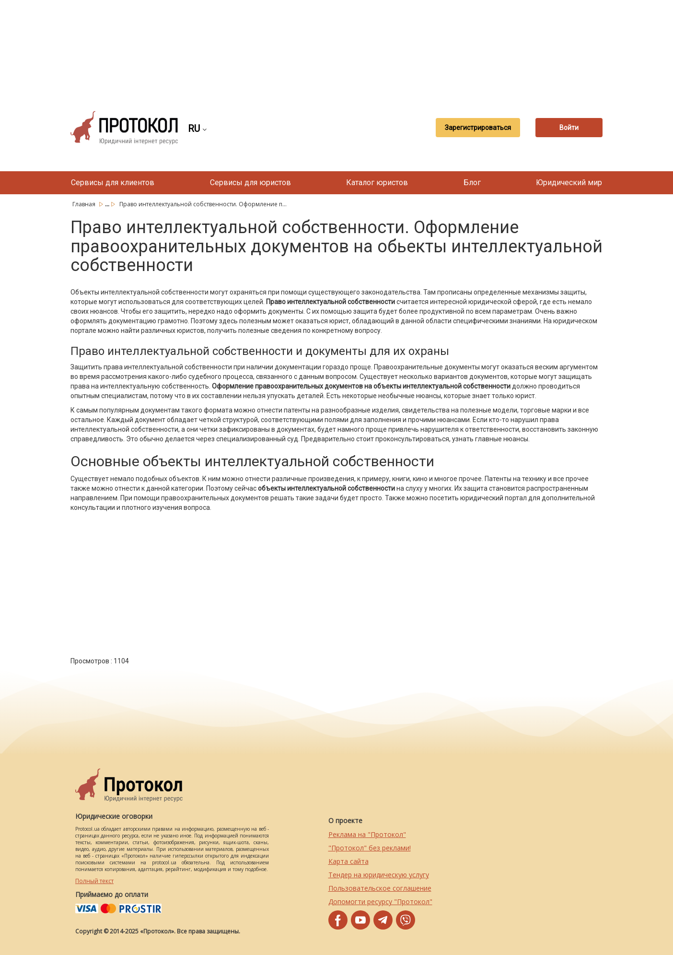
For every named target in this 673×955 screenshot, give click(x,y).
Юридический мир (569, 182)
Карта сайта (348, 861)
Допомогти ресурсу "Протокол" (380, 901)
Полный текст (94, 881)
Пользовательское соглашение (379, 888)
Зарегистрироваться (478, 127)
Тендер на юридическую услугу (378, 874)
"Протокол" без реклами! (369, 847)
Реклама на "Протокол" (367, 834)
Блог (472, 182)
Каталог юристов (377, 182)
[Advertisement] (336, 48)
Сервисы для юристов (250, 182)
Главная (84, 204)
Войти (569, 127)
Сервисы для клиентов (112, 182)
